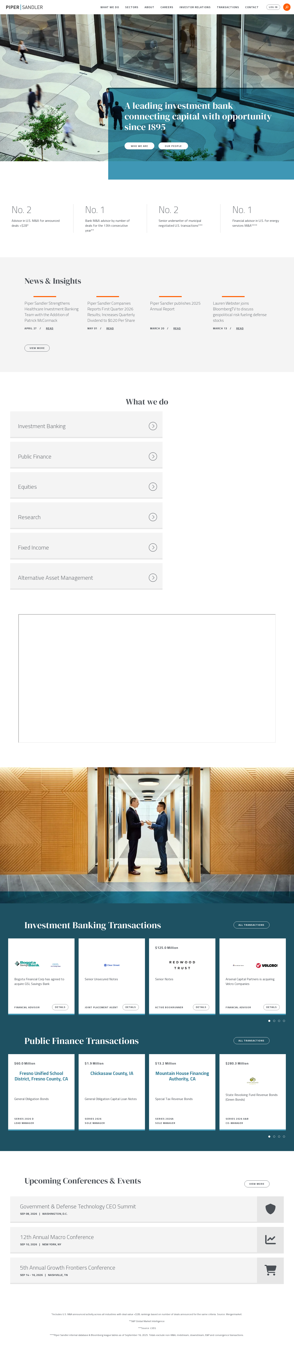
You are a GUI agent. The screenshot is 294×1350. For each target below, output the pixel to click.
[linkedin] (24, 1342)
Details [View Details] (60, 901)
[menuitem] (109, 7)
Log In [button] (272, 7)
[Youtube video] (147, 573)
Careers (166, 7)
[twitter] (15, 1342)
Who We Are (140, 146)
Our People (176, 146)
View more (254, 1078)
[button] (109, 7)
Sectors (131, 7)
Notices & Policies (89, 1341)
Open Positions (74, 1302)
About (149, 7)
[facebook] (7, 1342)
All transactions (248, 819)
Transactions (228, 7)
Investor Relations (195, 7)
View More (39, 350)
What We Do (109, 7)
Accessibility (117, 1341)
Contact (252, 7)
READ (49, 329)
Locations (42, 1341)
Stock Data (63, 1341)
